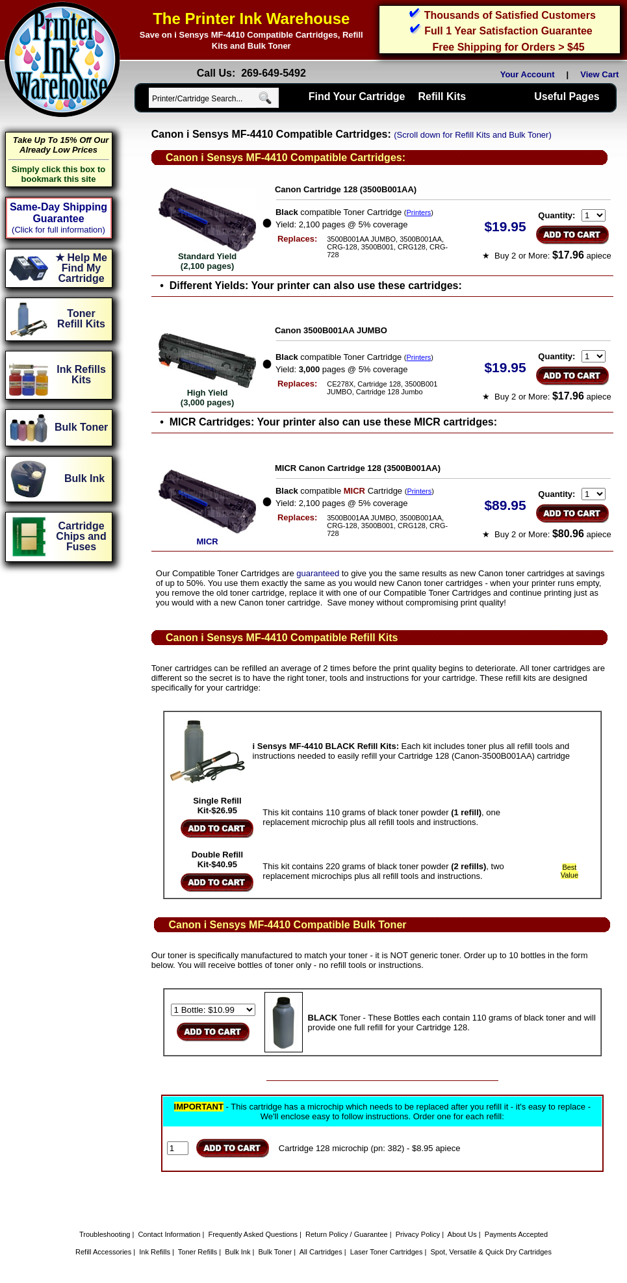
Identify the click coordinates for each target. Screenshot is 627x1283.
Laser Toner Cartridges (386, 1252)
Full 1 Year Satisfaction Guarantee (508, 30)
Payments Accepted (516, 1234)
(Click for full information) (58, 230)
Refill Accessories (103, 1252)
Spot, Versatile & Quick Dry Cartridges (491, 1252)
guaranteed (317, 573)
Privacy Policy (418, 1234)
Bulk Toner (275, 1252)
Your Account (527, 74)
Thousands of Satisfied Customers (510, 15)
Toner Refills (198, 1252)
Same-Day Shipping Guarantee (58, 212)
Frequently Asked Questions (253, 1234)
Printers (418, 212)
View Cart (601, 74)
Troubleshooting (104, 1234)
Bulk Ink (237, 1252)
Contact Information (169, 1234)
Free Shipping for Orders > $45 (508, 47)
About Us (462, 1234)
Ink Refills (154, 1252)
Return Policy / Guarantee (346, 1234)
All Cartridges (321, 1252)
